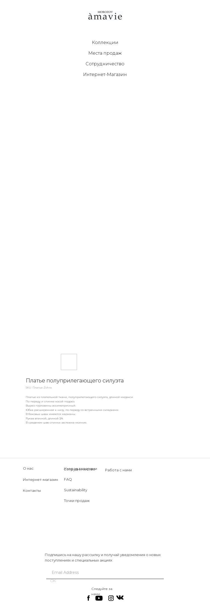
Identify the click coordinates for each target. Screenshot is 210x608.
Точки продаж (77, 500)
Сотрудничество (105, 63)
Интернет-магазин (40, 479)
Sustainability (75, 490)
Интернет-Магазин (105, 74)
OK (53, 580)
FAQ (68, 479)
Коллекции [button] (105, 42)
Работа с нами (118, 470)
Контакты (32, 490)
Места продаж (105, 53)
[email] (102, 572)
